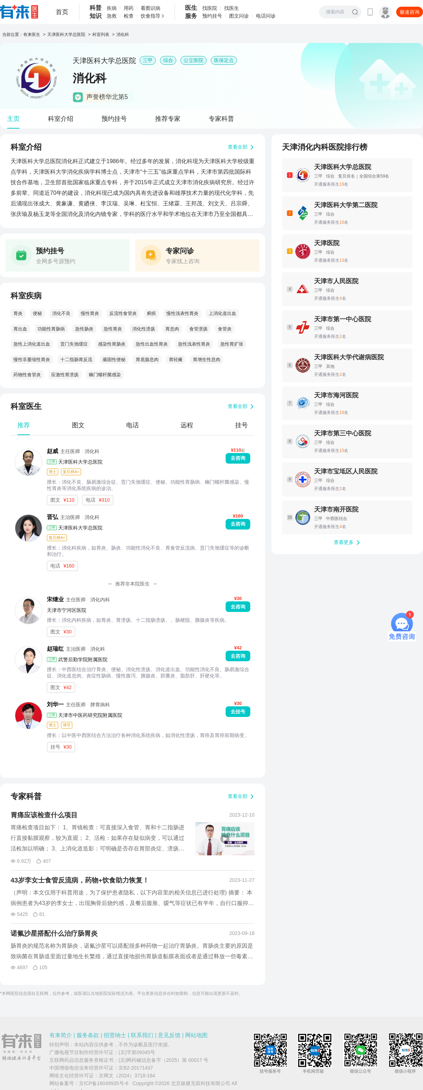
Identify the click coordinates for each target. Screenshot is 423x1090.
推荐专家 (167, 118)
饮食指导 (150, 16)
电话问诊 (266, 16)
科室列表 (100, 34)
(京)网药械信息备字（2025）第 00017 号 (163, 1060)
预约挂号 (212, 16)
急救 (112, 16)
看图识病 (150, 8)
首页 (62, 12)
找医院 (209, 8)
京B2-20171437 (135, 1068)
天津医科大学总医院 (66, 34)
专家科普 (221, 118)
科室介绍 (60, 118)
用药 (129, 8)
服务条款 (87, 1035)
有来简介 (60, 1035)
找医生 (231, 8)
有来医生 (31, 34)
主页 (13, 118)
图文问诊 (239, 16)
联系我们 (142, 1035)
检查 (129, 16)
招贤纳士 (115, 1035)
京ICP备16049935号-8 (103, 1083)
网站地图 (196, 1035)
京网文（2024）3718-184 (127, 1075)
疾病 (112, 8)
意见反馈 (169, 1035)
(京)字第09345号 (136, 1052)
